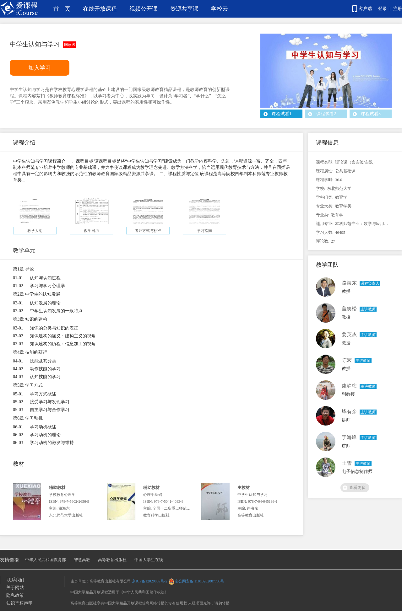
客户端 (365, 8)
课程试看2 (326, 113)
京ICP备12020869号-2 (149, 581)
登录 (382, 8)
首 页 (61, 9)
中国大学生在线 (148, 559)
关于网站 (15, 587)
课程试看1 (281, 113)
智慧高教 (82, 559)
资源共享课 (184, 9)
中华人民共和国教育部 (45, 559)
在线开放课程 (100, 9)
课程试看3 (371, 113)
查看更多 (357, 487)
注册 (397, 8)
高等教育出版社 (112, 559)
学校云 (219, 9)
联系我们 (15, 579)
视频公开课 (143, 9)
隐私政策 (15, 595)
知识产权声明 (19, 603)
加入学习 (39, 68)
